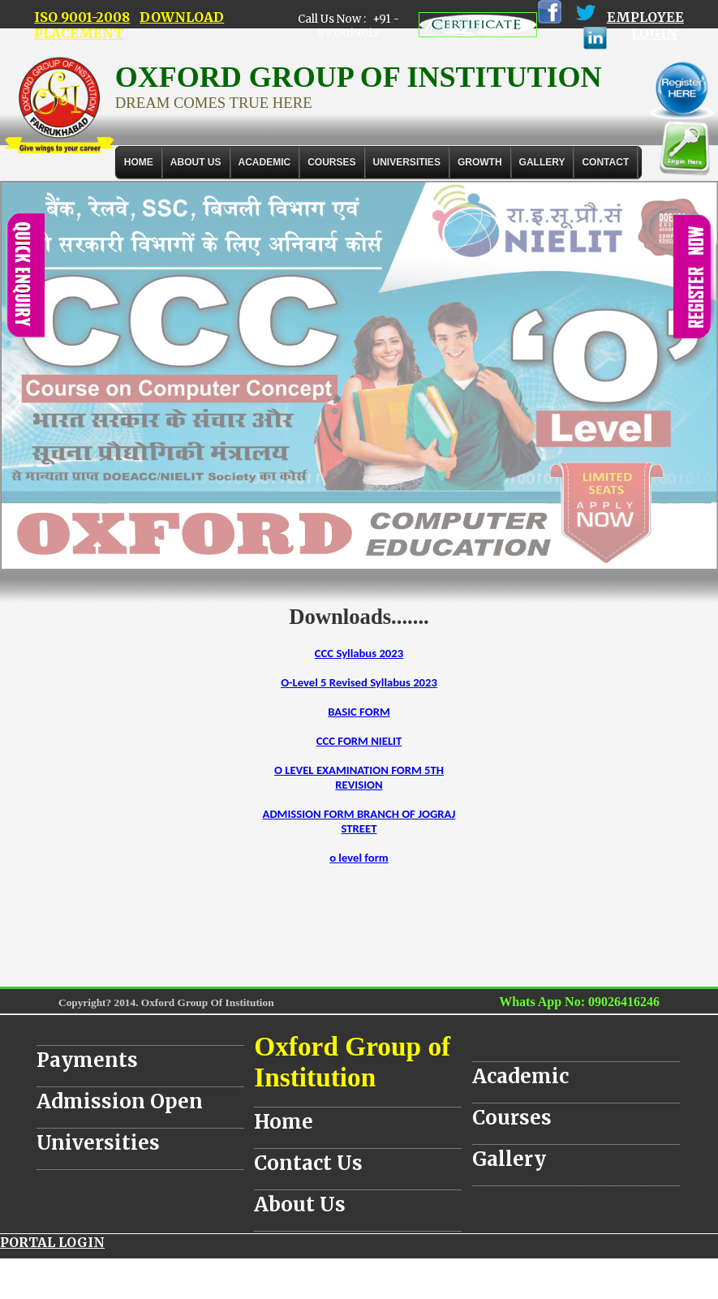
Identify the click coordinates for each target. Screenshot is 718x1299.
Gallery (542, 162)
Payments (87, 1060)
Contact (605, 162)
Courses (512, 1117)
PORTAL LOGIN (52, 1242)
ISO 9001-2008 (82, 17)
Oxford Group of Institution (352, 1061)
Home (138, 162)
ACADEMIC (265, 162)
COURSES (331, 162)
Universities (98, 1142)
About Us (195, 162)
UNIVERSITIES (407, 162)
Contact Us (308, 1163)
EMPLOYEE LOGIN (645, 25)
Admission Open (120, 1101)
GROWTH (480, 162)
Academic (520, 1076)
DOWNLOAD (182, 17)
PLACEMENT (78, 33)
